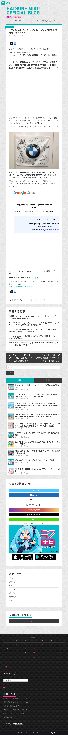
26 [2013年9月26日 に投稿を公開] (42, 657)
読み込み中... (34, 228)
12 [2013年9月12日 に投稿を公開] (42, 649)
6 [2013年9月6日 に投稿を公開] (51, 644)
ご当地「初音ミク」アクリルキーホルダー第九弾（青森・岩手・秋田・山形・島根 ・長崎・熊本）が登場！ (37, 416)
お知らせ (9, 27)
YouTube (34, 500)
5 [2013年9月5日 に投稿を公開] (42, 644)
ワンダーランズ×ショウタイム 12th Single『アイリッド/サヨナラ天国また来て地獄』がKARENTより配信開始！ (37, 425)
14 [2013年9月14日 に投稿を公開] (60, 649)
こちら (35, 277)
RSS (5, 687)
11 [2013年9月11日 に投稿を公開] (34, 649)
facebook (34, 495)
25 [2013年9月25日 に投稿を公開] (34, 657)
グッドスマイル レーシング (36, 300)
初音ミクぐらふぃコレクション (13, 713)
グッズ (11, 585)
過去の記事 (13, 597)
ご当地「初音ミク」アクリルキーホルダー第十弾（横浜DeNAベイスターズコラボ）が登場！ (36, 395)
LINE (34, 519)
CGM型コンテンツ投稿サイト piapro (15, 698)
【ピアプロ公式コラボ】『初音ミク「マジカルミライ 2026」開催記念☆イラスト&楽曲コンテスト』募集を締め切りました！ (37, 405)
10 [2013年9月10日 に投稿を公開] (25, 649)
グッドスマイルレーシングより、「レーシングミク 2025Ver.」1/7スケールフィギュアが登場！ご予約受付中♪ (34, 324)
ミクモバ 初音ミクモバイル (12, 706)
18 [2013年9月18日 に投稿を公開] (34, 653)
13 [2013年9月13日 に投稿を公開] (51, 649)
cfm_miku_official (34, 510)
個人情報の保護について (11, 717)
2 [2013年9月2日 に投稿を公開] (16, 644)
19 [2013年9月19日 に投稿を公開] (42, 653)
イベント (12, 578)
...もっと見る (34, 621)
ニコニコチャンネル (34, 505)
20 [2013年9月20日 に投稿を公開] (51, 653)
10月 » (7, 667)
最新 (20, 380)
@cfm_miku (34, 490)
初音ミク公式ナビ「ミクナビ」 (34, 523)
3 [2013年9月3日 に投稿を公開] (25, 644)
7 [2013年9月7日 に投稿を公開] (60, 644)
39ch (24, 300)
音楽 (10, 600)
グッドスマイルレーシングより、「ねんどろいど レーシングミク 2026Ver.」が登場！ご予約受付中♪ (33, 331)
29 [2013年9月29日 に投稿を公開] (8, 661)
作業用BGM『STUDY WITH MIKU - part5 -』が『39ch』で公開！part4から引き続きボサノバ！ (32, 317)
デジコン (12, 589)
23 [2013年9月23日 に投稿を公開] (16, 657)
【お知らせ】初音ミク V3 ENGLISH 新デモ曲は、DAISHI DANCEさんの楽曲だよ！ (20, 358)
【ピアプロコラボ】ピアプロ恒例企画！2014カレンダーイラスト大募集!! (48, 358)
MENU (5, 3)
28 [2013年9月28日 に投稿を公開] (60, 657)
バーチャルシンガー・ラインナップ (15, 709)
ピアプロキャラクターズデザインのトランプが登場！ (35, 460)
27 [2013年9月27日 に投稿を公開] (51, 657)
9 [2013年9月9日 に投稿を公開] (16, 649)
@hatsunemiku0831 (34, 515)
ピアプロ (12, 593)
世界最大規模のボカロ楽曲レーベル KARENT (18, 702)
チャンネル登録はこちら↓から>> (20, 287)
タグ (48, 380)
